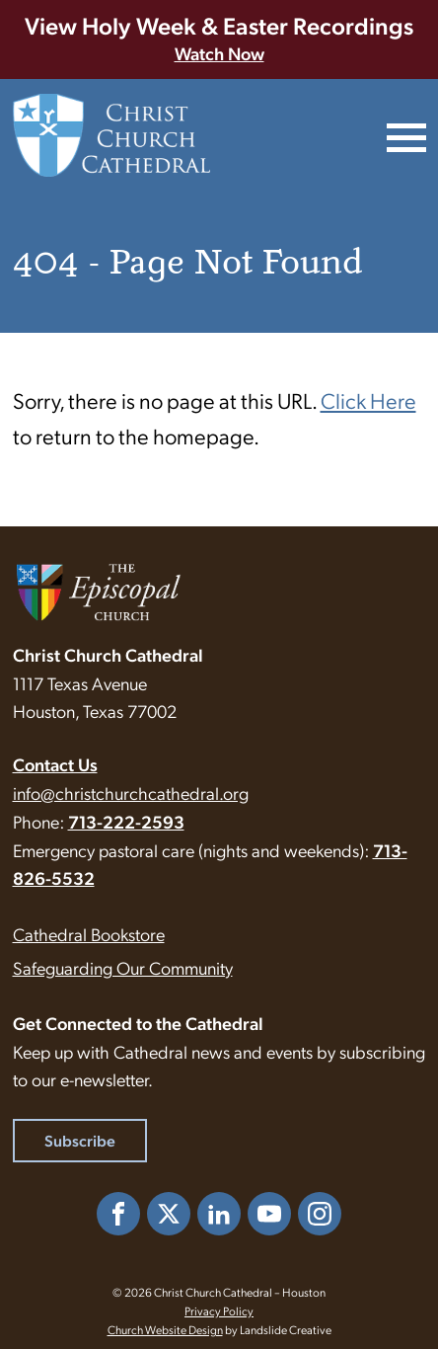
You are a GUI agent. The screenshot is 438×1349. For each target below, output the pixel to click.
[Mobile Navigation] (404, 135)
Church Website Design (165, 1329)
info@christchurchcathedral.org (131, 792)
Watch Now (219, 52)
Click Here (368, 399)
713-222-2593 (126, 821)
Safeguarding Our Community (123, 967)
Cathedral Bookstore (89, 933)
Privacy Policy (219, 1310)
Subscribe (79, 1140)
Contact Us (55, 764)
